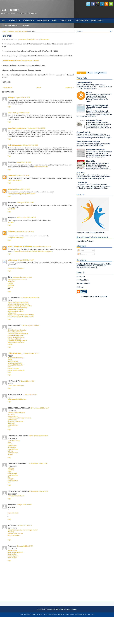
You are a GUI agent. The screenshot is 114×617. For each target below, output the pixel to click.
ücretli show (11, 447)
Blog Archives (100, 73)
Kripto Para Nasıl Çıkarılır (15, 337)
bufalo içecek (12, 473)
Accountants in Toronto (15, 268)
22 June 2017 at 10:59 (22, 189)
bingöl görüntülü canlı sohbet (18, 302)
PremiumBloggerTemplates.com (66, 614)
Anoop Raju (81, 276)
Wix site (10, 222)
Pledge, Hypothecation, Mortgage (88, 141)
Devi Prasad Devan (83, 280)
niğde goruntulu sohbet (15, 311)
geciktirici (10, 470)
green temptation (14, 440)
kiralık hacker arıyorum (15, 552)
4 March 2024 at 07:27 (31, 353)
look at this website (14, 145)
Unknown (11, 176)
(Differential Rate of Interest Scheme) (21, 61)
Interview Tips (15, 20)
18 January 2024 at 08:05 (30, 325)
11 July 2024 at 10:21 (30, 394)
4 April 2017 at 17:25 (24, 162)
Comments (82, 254)
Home (3, 20)
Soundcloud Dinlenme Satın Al (17, 333)
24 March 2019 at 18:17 (25, 260)
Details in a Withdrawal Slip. (95, 149)
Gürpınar (10, 287)
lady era (10, 451)
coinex (9, 359)
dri (23, 31)
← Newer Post (7, 87)
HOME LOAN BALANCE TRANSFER (20, 246)
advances (11, 31)
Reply (9, 107)
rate (25, 31)
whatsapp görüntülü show (17, 399)
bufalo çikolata (12, 480)
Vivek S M (80, 287)
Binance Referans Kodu (15, 335)
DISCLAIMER (25, 25)
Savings (11, 97)
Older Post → (69, 87)
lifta (8, 477)
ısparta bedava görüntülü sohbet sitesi (20, 315)
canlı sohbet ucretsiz (14, 363)
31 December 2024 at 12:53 (38, 491)
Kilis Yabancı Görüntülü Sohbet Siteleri (20, 316)
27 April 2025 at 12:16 (24, 505)
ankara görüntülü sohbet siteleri (18, 304)
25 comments (44, 39)
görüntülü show (12, 425)
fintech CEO (11, 209)
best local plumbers (41, 167)
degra (9, 472)
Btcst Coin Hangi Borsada (17, 330)
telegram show (12, 416)
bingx (9, 372)
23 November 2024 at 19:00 (38, 463)
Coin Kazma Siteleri (14, 339)
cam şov (10, 444)
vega (9, 442)
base (16, 31)
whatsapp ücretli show (15, 421)
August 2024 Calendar (15, 358)
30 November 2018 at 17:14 (41, 246)
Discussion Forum (82, 20)
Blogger (104, 296)
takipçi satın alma (13, 535)
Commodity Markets (83, 132)
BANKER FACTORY (10, 10)
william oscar (12, 260)
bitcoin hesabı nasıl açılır (15, 370)
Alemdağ (10, 285)
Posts (81, 250)
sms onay (10, 532)
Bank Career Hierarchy (84, 82)
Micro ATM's (90, 161)
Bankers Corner (98, 20)
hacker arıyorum (12, 556)
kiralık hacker (12, 550)
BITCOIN (89, 92)
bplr (20, 31)
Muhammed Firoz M (83, 283)
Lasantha (52, 614)
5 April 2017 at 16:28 (22, 176)
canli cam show (12, 453)
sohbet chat (11, 313)
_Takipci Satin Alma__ (15, 353)
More (55, 20)
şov (8, 427)
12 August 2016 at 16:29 (21, 113)
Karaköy (10, 283)
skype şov (10, 423)
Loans (10, 113)
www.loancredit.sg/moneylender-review (21, 194)
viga (8, 482)
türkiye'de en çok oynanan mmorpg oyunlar (23, 530)
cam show (11, 414)
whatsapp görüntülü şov (16, 412)
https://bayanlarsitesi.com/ (17, 280)
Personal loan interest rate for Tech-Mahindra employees (33, 251)
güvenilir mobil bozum (15, 533)
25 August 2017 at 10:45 (25, 202)
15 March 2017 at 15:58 (30, 145)
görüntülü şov (12, 420)
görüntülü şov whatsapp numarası (19, 418)
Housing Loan (82, 182)
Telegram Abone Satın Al (15, 342)
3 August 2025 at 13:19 (25, 546)
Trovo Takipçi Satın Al (14, 332)
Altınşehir (11, 282)
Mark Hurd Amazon (14, 180)
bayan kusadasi (12, 513)
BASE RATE (7, 36)
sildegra (11, 468)
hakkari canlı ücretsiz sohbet (17, 307)
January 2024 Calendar (15, 365)
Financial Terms (67, 20)
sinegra (10, 454)
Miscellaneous (29, 20)
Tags (89, 73)
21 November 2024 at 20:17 (40, 408)
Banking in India (44, 20)
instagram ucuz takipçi (16, 496)
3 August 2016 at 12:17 (22, 97)
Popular (81, 73)
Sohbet (9, 344)
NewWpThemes (31, 614)
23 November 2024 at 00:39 (38, 436)
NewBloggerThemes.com (86, 614)
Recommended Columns (11, 24)
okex (9, 367)
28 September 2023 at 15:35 (22, 277)
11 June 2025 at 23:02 (24, 525)
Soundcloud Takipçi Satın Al (17, 341)
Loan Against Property (94, 120)
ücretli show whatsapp (16, 385)
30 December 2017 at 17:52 (24, 231)
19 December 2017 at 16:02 (26, 218)
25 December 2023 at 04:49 (30, 298)
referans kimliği (12, 361)
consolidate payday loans (17, 128)
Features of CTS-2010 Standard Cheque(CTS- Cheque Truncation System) (97, 107)
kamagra (10, 479)
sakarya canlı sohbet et (15, 309)
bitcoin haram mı (13, 368)
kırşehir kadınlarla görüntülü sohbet (19, 306)
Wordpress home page (15, 238)
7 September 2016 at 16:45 (35, 128)
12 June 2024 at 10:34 (27, 381)
